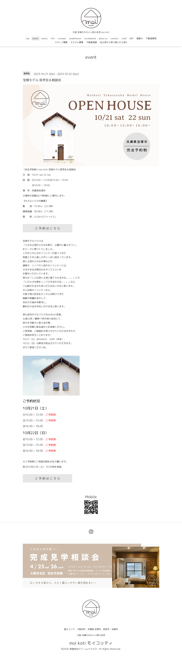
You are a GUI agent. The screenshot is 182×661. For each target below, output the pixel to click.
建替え (139, 38)
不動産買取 (151, 38)
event (35, 38)
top (27, 38)
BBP (132, 38)
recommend (90, 38)
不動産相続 (91, 42)
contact (114, 38)
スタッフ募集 (61, 42)
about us (103, 38)
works (44, 38)
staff (124, 38)
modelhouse (75, 38)
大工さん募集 (77, 42)
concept (62, 38)
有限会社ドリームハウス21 (83, 648)
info (53, 38)
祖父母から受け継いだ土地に (114, 42)
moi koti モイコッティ (91, 643)
